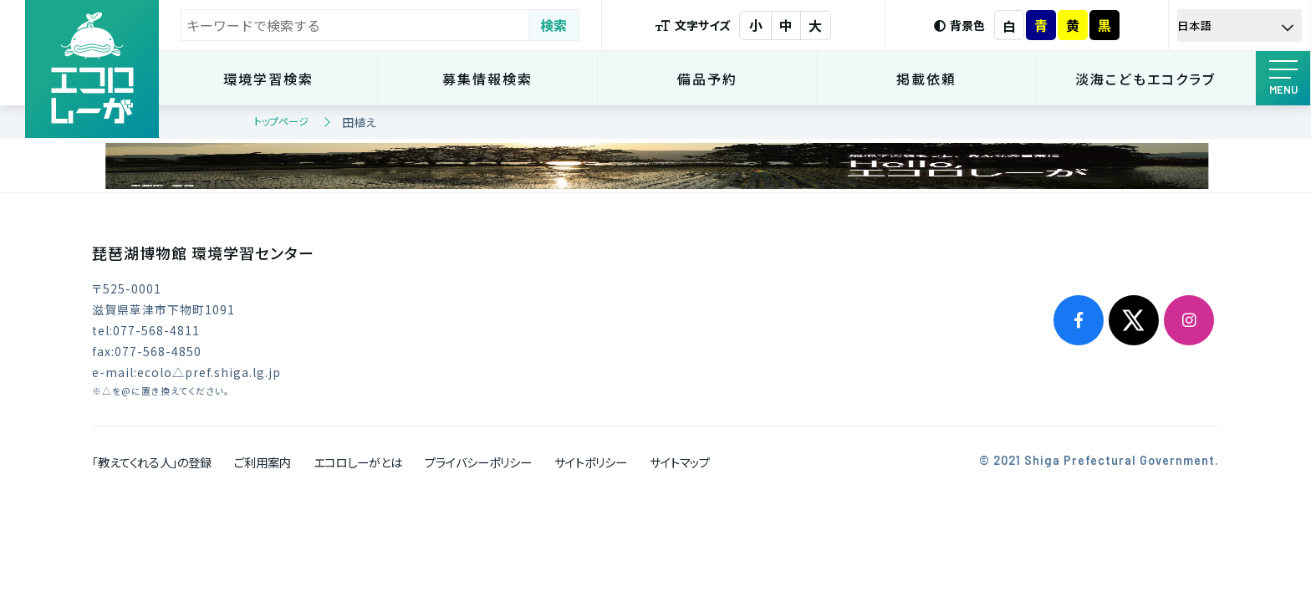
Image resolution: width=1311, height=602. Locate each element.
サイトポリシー (590, 462)
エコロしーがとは (358, 462)
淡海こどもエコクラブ (1145, 79)
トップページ (281, 121)
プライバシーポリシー (478, 462)
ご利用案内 (262, 462)
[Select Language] (1239, 25)
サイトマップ (680, 462)
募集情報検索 (487, 79)
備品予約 (707, 79)
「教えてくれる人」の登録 (152, 462)
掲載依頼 (926, 79)
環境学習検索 (268, 79)
